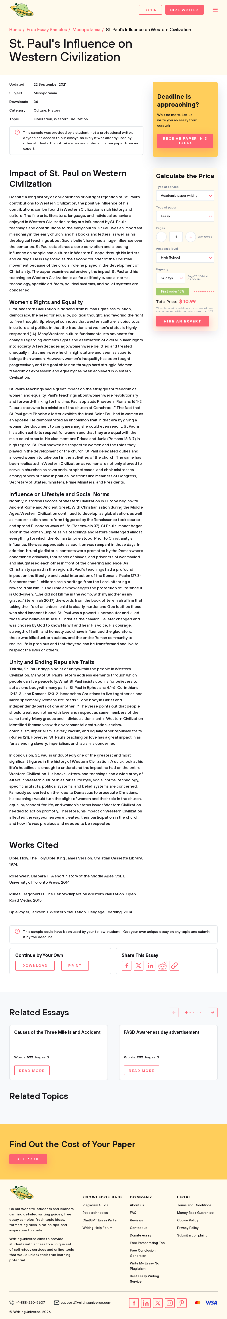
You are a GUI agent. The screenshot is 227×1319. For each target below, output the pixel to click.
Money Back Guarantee (195, 1213)
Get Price (28, 1159)
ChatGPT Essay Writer (99, 1220)
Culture (40, 110)
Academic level (167, 249)
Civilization (43, 119)
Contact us (138, 1228)
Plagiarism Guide (95, 1205)
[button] (186, 1012)
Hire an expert (182, 321)
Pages (160, 228)
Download (35, 965)
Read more (32, 1071)
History (54, 110)
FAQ (133, 1213)
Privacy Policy (188, 1228)
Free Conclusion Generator (143, 1253)
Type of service (167, 187)
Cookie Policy (187, 1220)
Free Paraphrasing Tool (148, 1243)
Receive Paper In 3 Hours (185, 140)
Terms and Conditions (194, 1205)
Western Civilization (71, 119)
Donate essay (140, 1235)
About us (137, 1205)
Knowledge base (102, 1197)
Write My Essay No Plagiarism (144, 1266)
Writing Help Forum (97, 1228)
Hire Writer (184, 10)
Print (75, 965)
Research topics (95, 1213)
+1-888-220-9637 (30, 1302)
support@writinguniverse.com (86, 1302)
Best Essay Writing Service (144, 1279)
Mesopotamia (45, 93)
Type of (166, 208)
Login (150, 10)
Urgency (162, 269)
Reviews (136, 1220)
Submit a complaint (192, 1235)
